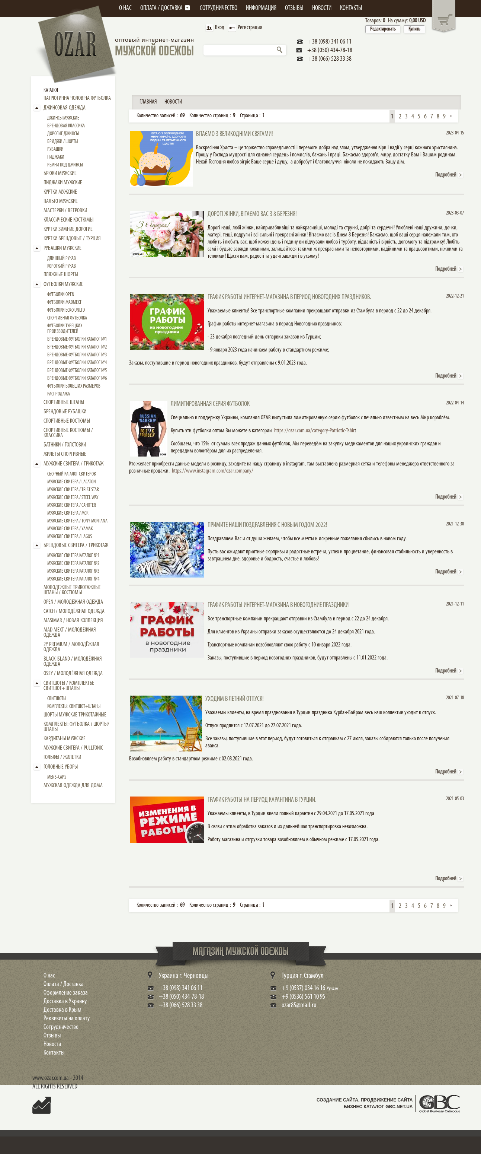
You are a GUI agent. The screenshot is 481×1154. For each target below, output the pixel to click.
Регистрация (244, 28)
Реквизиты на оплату (67, 1018)
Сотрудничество (61, 1027)
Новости (52, 1044)
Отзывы (52, 1035)
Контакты (54, 1052)
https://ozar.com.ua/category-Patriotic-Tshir (314, 431)
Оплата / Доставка (64, 984)
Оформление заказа (66, 992)
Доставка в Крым (62, 1010)
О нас (49, 975)
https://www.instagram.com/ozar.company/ (212, 471)
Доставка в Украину (65, 1001)
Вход (214, 28)
